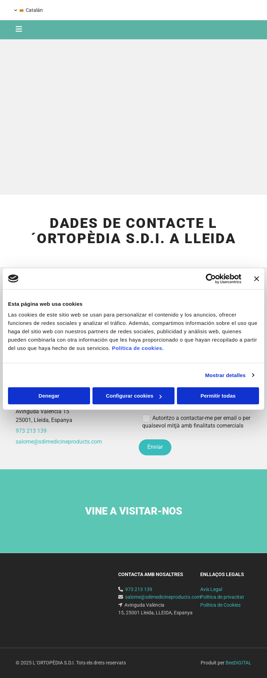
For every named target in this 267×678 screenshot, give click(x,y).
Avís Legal (211, 589)
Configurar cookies (134, 396)
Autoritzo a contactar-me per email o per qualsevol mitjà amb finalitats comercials (196, 421)
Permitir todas (218, 396)
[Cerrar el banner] (256, 278)
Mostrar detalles (225, 375)
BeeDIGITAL (238, 662)
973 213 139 (241, 9)
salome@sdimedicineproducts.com (59, 441)
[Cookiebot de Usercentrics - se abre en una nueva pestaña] (210, 278)
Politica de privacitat (222, 597)
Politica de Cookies (220, 605)
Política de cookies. (138, 348)
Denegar (49, 396)
